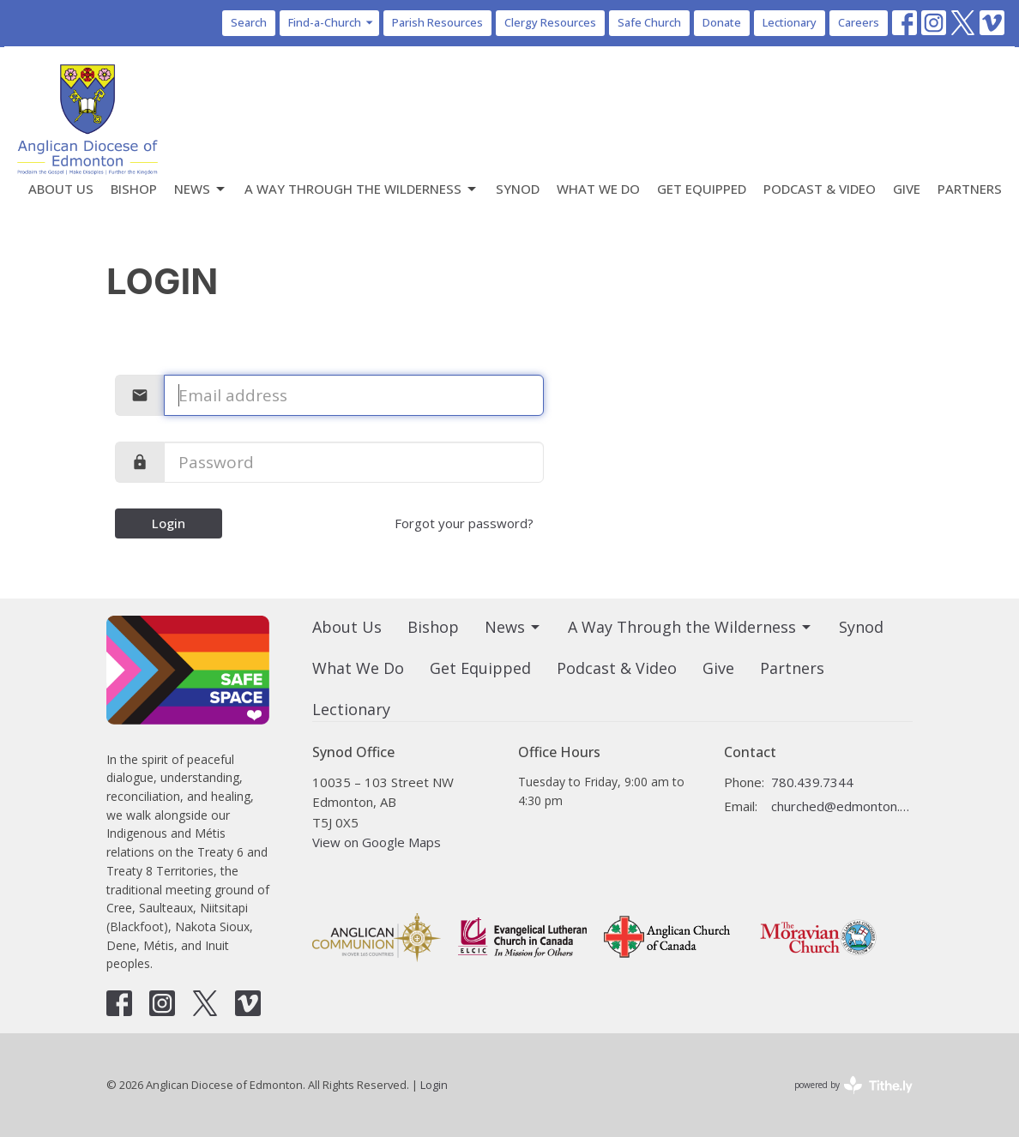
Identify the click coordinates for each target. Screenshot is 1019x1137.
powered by (853, 1085)
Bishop (134, 188)
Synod (518, 188)
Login (168, 523)
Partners (970, 188)
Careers (858, 22)
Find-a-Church (331, 22)
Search (249, 22)
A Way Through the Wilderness (361, 189)
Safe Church (649, 22)
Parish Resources (437, 22)
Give (906, 188)
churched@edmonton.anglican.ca (842, 806)
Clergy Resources (550, 22)
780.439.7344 (812, 782)
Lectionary (790, 22)
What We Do (598, 188)
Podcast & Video (819, 188)
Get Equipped (701, 188)
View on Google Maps (376, 842)
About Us (60, 188)
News (200, 189)
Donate (721, 22)
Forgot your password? (464, 523)
